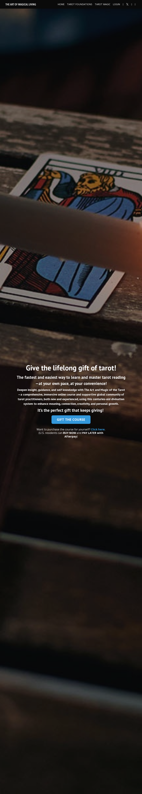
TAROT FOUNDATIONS (79, 4)
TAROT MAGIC (102, 4)
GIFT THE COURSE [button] (71, 419)
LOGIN (116, 4)
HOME (61, 4)
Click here (98, 429)
